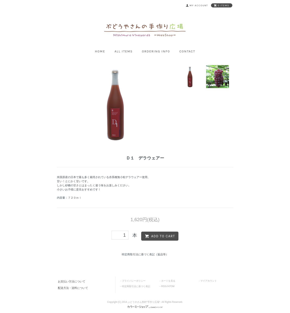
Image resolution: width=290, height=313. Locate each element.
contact (187, 51)
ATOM (171, 286)
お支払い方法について (71, 281)
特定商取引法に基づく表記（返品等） (145, 254)
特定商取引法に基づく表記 (136, 286)
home (100, 51)
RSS (163, 286)
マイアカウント (208, 280)
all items (124, 51)
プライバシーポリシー (133, 280)
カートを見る (168, 280)
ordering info (156, 51)
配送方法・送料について (73, 287)
